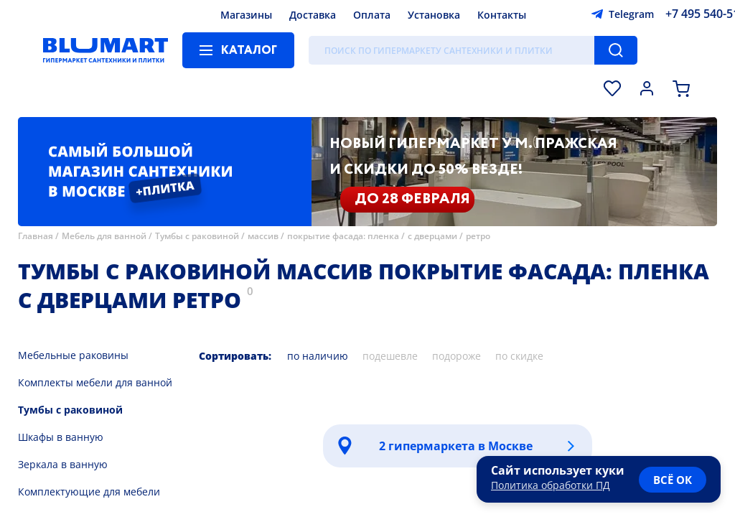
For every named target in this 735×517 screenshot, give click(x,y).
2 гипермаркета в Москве (456, 446)
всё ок (672, 479)
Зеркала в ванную (63, 464)
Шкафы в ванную (60, 437)
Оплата (371, 15)
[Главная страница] (105, 50)
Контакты (501, 15)
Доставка (312, 15)
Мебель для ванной (104, 236)
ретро (478, 236)
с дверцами (432, 236)
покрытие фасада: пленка (343, 236)
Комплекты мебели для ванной (95, 382)
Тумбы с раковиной (197, 236)
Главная (35, 236)
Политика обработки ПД (550, 485)
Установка (434, 15)
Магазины (246, 15)
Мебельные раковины (73, 355)
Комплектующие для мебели (89, 491)
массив (263, 236)
